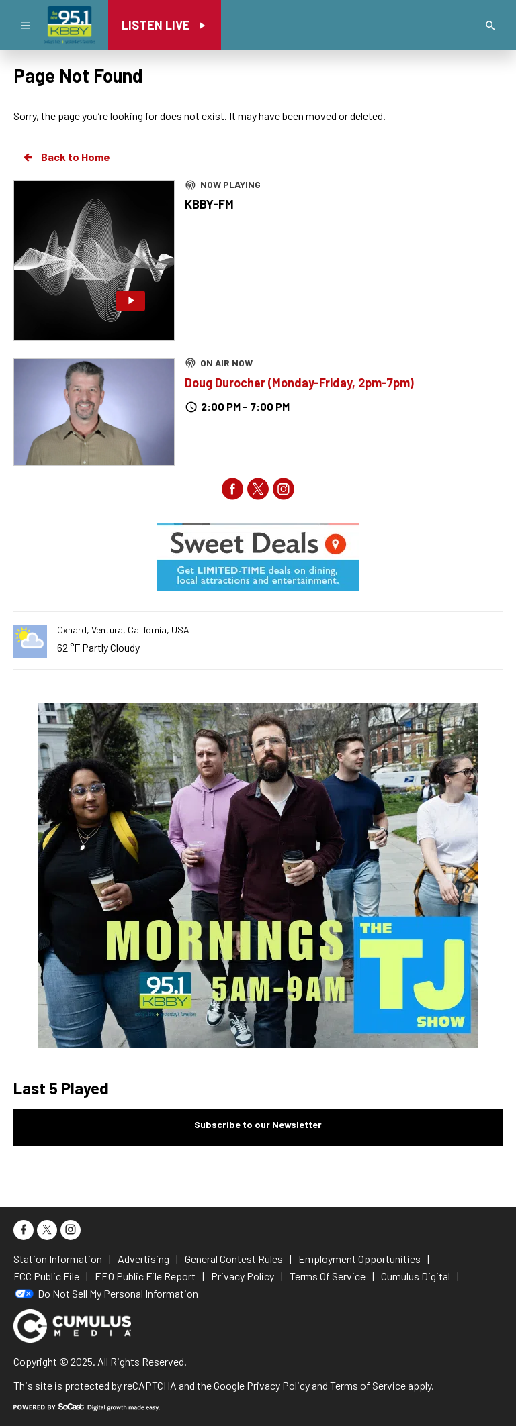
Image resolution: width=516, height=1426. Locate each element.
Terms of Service (368, 1385)
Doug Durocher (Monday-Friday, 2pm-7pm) (299, 382)
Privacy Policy (278, 1385)
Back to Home (66, 157)
